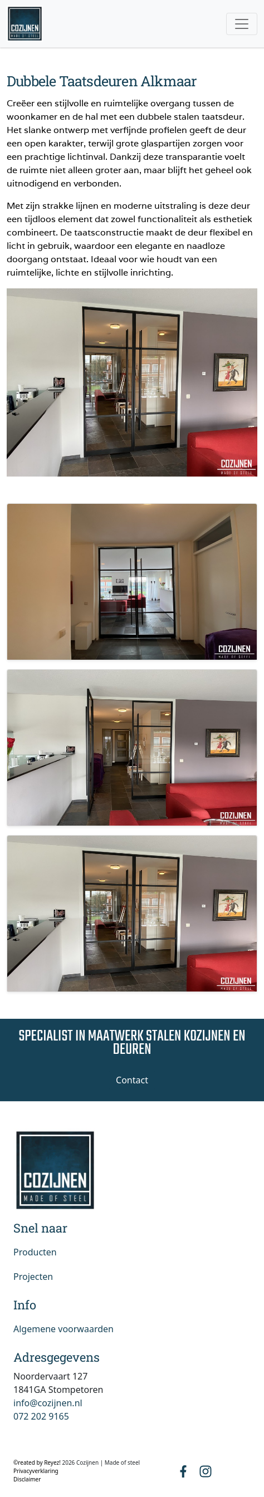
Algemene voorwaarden (63, 1329)
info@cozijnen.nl (47, 1403)
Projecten (33, 1276)
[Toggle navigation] (241, 24)
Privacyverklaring (35, 1471)
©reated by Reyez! (37, 1462)
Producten (35, 1252)
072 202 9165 (41, 1416)
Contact (132, 1080)
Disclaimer (27, 1479)
